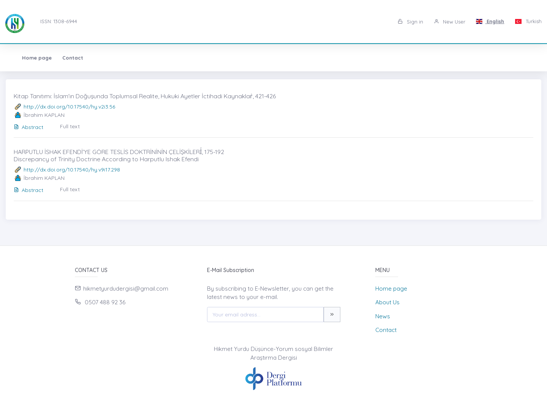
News (382, 316)
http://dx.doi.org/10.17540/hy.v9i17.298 (72, 169)
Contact (65, 58)
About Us (387, 302)
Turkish (528, 21)
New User (449, 22)
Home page (29, 58)
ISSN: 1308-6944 (58, 21)
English (490, 21)
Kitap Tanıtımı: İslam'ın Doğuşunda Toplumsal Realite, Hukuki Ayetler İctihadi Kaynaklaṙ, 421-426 (145, 96)
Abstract (28, 127)
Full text (70, 126)
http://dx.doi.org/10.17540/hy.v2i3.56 (69, 106)
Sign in (410, 22)
